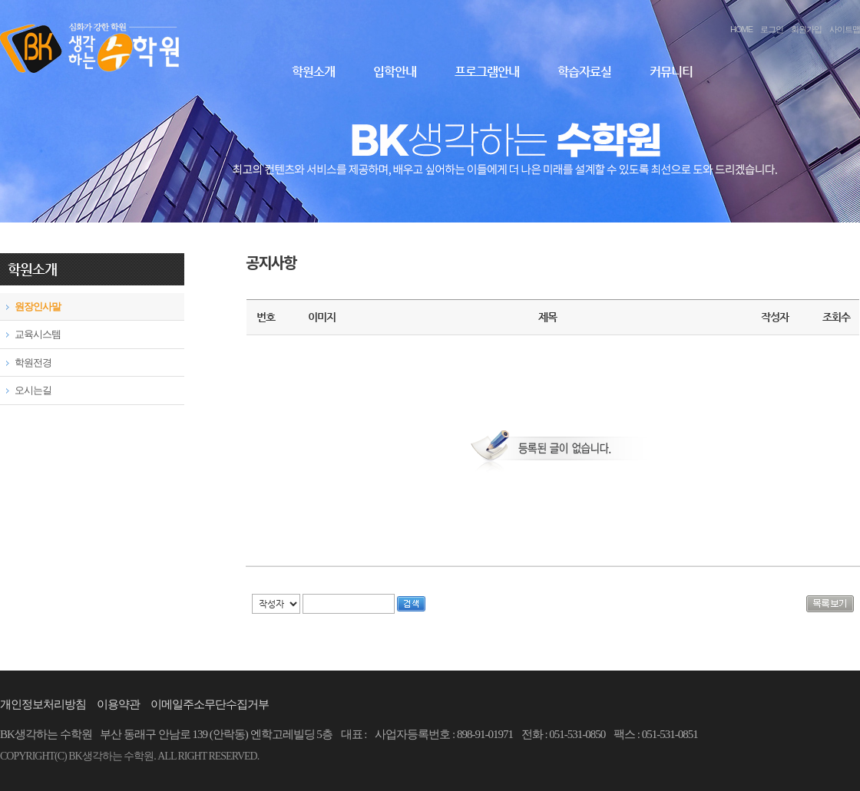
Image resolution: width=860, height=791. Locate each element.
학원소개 (313, 71)
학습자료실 (584, 71)
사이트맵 (844, 29)
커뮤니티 (671, 71)
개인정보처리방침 (43, 704)
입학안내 (394, 71)
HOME (741, 29)
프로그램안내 (487, 71)
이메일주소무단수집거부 (209, 704)
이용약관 (118, 704)
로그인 (771, 29)
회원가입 (806, 29)
